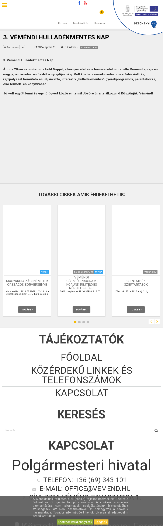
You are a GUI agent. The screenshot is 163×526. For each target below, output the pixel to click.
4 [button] (88, 322)
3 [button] (83, 322)
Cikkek (71, 47)
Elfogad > (101, 522)
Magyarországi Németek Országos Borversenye (27, 283)
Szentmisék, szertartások (136, 283)
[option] (27, 261)
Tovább (27, 309)
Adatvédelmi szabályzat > (75, 522)
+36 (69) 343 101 (101, 480)
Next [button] (157, 321)
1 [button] (75, 322)
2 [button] (79, 322)
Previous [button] (151, 321)
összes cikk (11, 47)
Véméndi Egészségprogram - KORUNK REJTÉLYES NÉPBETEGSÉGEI (81, 282)
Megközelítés (80, 18)
